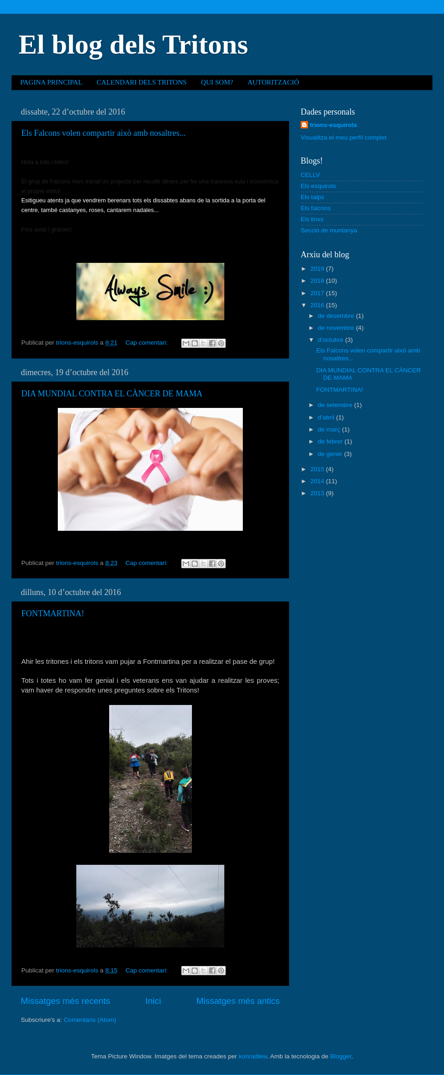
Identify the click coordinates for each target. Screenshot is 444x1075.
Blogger (341, 1056)
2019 (318, 268)
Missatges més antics (238, 1001)
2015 (318, 469)
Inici (153, 1001)
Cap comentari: (147, 342)
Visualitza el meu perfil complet (344, 137)
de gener (331, 453)
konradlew (253, 1056)
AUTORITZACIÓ (273, 82)
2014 (318, 481)
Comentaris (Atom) (90, 1019)
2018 (318, 280)
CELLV (310, 174)
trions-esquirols (333, 124)
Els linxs (312, 219)
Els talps (312, 197)
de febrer (331, 441)
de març (330, 429)
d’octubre (331, 339)
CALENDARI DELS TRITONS (141, 82)
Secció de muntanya (329, 230)
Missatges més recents (65, 1001)
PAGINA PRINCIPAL (51, 82)
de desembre (337, 315)
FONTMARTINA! (52, 613)
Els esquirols (318, 185)
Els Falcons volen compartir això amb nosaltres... (103, 133)
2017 (318, 293)
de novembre (337, 327)
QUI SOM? (217, 82)
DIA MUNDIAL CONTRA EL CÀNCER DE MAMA (112, 393)
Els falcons (316, 208)
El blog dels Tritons (133, 44)
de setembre (336, 404)
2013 (318, 493)
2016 (318, 305)
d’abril (327, 417)
